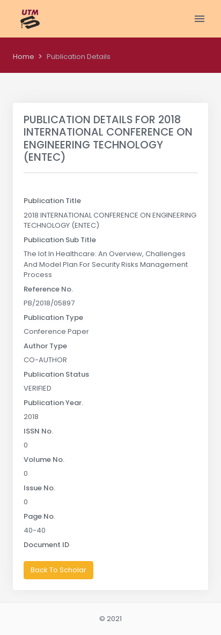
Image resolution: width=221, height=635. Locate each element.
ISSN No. (38, 431)
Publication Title (52, 201)
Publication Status (56, 374)
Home (23, 56)
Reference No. (48, 289)
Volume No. (44, 459)
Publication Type (53, 317)
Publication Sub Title (60, 240)
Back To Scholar (58, 570)
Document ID (46, 545)
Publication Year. (53, 403)
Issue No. (39, 488)
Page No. (39, 516)
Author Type (45, 346)
